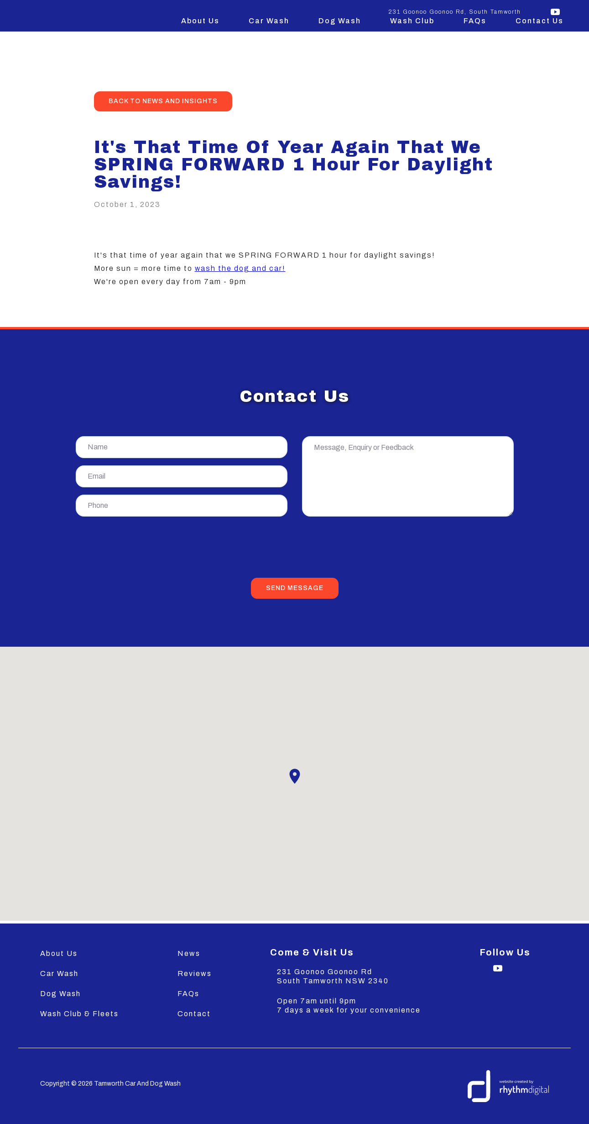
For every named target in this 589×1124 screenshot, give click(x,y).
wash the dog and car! (240, 268)
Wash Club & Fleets (79, 1014)
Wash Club (412, 21)
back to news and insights (163, 101)
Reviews (194, 973)
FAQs (475, 21)
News (188, 953)
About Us (200, 21)
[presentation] (294, 549)
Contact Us (539, 21)
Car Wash (269, 21)
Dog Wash (339, 21)
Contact (194, 1014)
